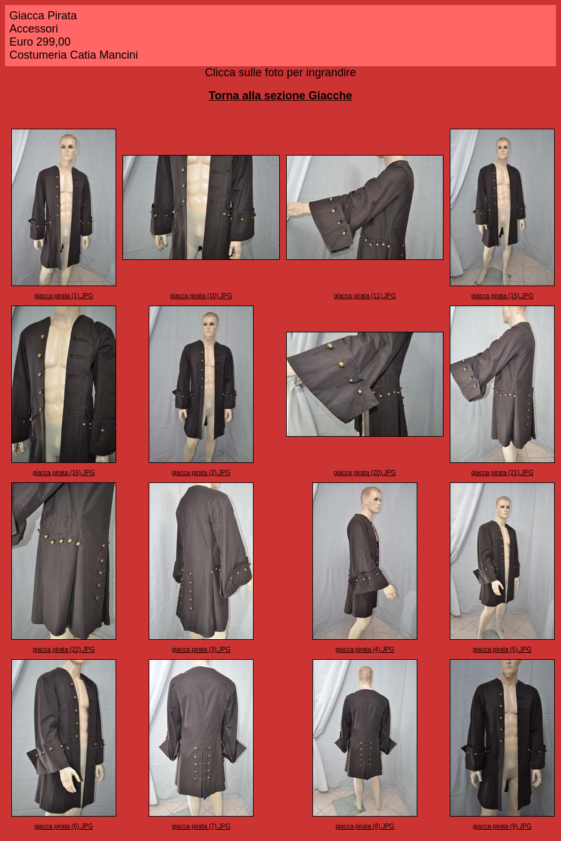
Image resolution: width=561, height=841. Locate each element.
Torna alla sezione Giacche (280, 95)
